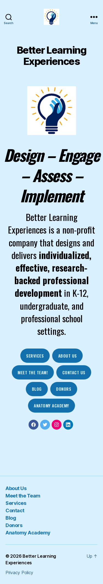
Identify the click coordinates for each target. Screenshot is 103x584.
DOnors (63, 389)
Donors (13, 525)
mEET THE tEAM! (33, 372)
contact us (73, 372)
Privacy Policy (19, 572)
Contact (14, 510)
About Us (15, 488)
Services (35, 356)
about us (67, 356)
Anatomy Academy (51, 405)
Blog (10, 518)
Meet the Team (22, 496)
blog (37, 389)
